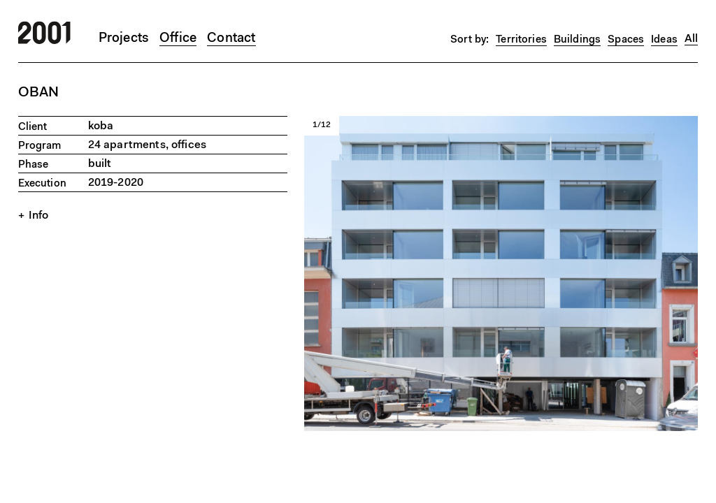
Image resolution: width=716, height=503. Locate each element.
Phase (33, 165)
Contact (231, 38)
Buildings (577, 40)
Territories (521, 40)
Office (177, 38)
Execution (42, 184)
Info (39, 215)
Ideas (664, 40)
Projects (124, 38)
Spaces (626, 40)
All (691, 39)
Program (40, 146)
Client (33, 127)
